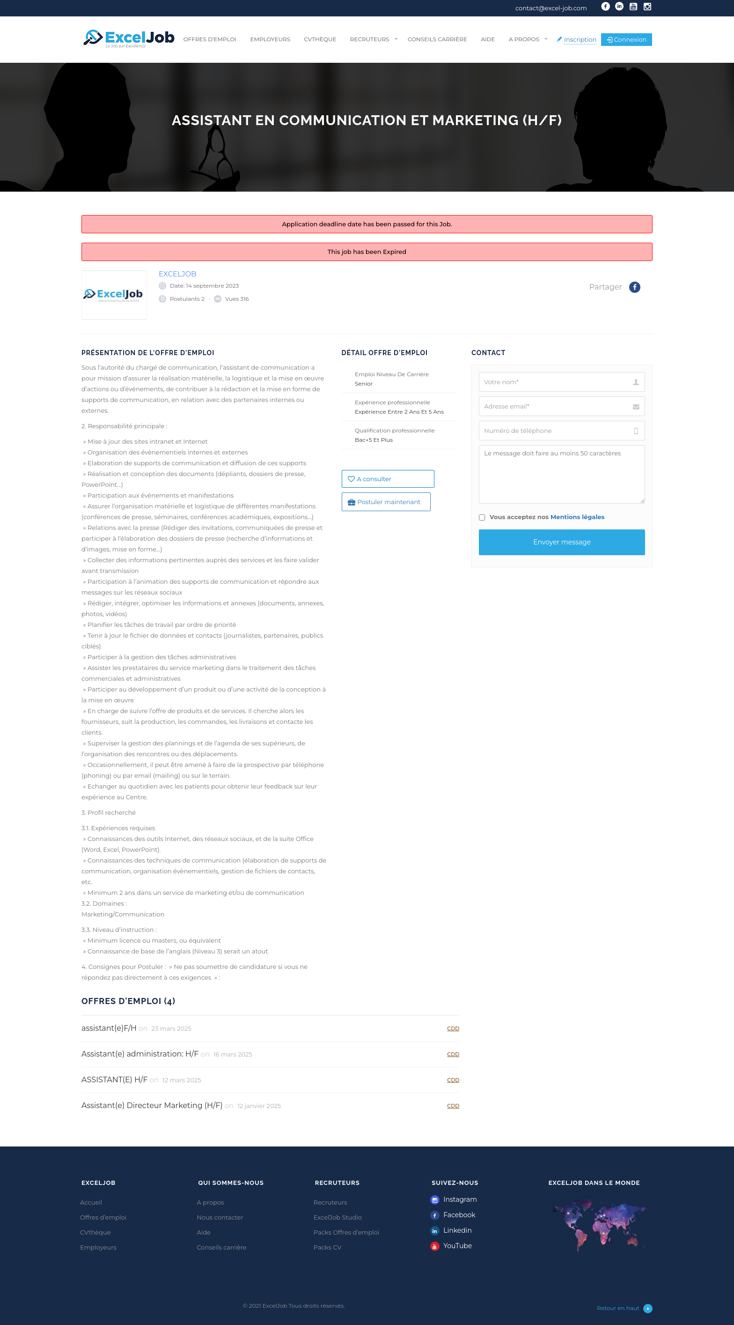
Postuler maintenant (384, 502)
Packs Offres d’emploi (347, 1232)
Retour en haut (625, 1308)
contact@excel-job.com (551, 8)
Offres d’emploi (210, 39)
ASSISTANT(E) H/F (114, 1079)
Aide (488, 39)
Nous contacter (220, 1217)
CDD (453, 1028)
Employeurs (270, 39)
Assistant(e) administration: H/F (139, 1054)
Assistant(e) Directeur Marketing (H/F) (152, 1105)
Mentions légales (577, 517)
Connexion (627, 39)
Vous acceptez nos (541, 517)
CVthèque (320, 39)
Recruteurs (369, 39)
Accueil (91, 1202)
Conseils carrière (437, 39)
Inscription (580, 39)
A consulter (369, 479)
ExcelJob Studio (338, 1217)
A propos (524, 39)
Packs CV (328, 1247)
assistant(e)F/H (109, 1028)
